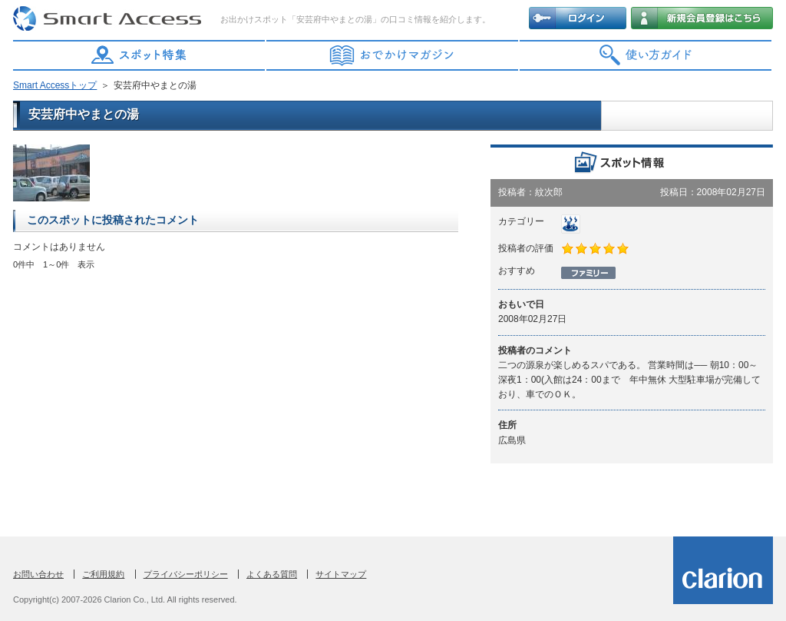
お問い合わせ (38, 574)
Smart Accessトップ (55, 85)
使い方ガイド (646, 55)
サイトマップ (340, 574)
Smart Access (109, 19)
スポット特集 (139, 55)
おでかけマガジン (393, 55)
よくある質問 (271, 574)
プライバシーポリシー (186, 574)
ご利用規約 (103, 574)
